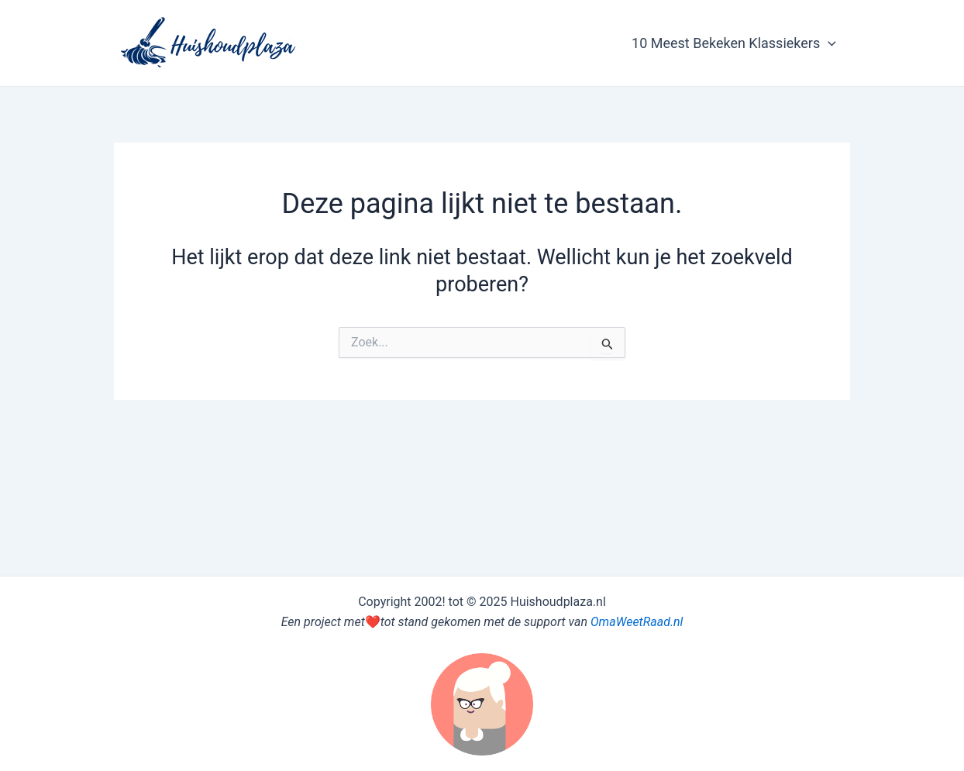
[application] (828, 43)
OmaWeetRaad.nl (636, 621)
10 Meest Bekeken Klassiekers (734, 43)
